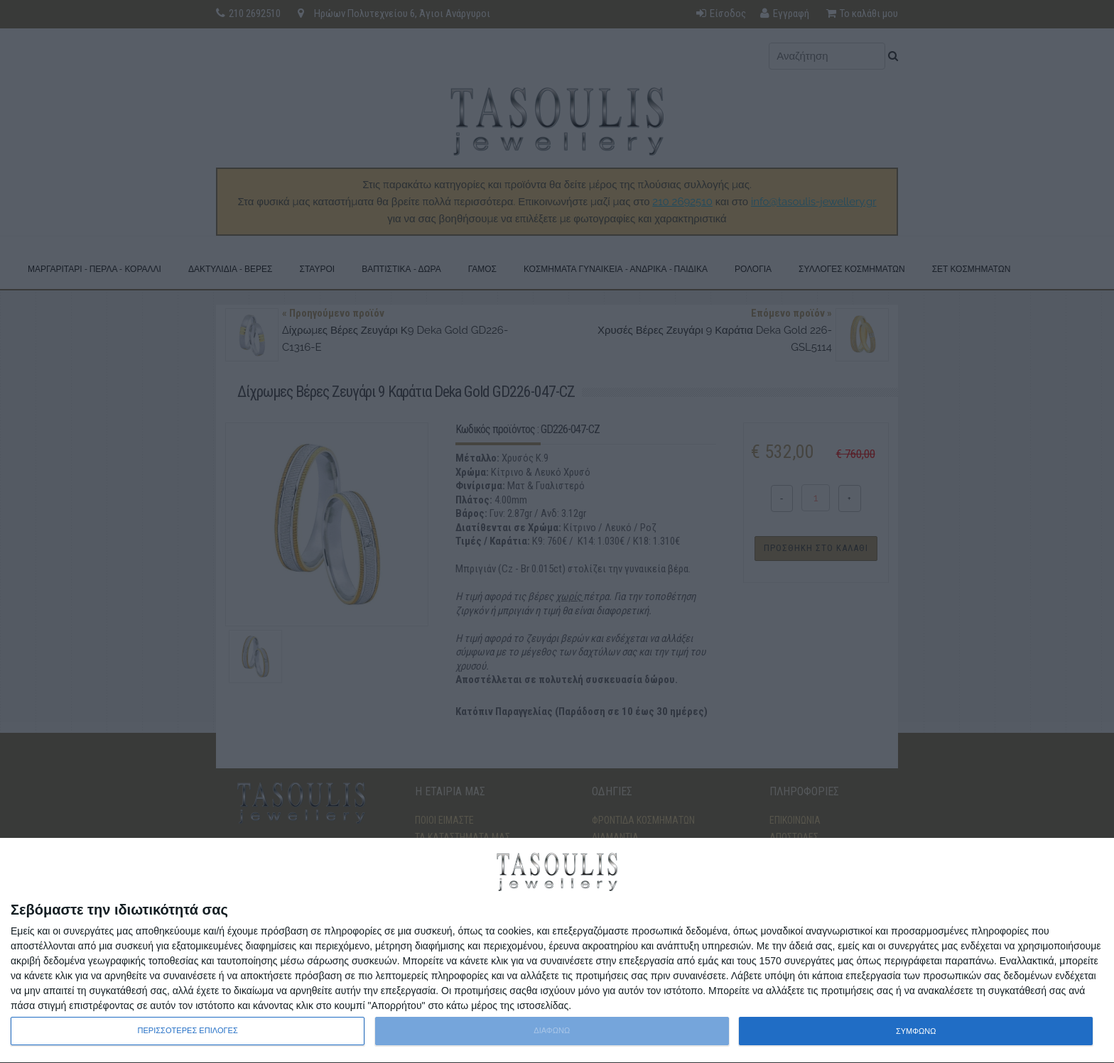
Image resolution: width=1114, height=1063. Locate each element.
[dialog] (557, 951)
